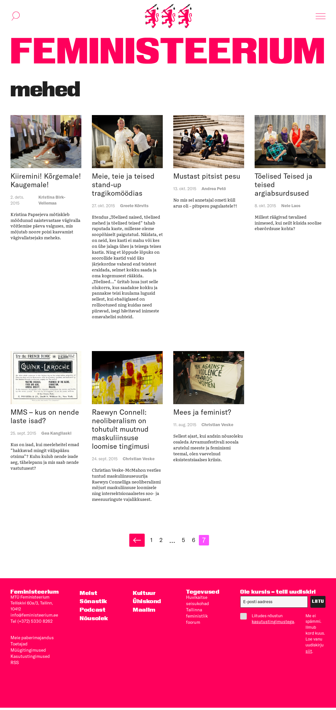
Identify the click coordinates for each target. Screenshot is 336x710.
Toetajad (18, 647)
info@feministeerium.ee (32, 618)
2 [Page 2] (164, 543)
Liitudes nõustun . (266, 622)
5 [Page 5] (188, 543)
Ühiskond (147, 605)
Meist (88, 597)
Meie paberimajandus (30, 641)
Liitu (318, 605)
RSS (14, 664)
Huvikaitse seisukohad (196, 604)
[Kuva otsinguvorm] (15, 17)
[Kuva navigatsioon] (321, 18)
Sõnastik (93, 605)
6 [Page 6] (198, 543)
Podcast (92, 613)
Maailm (144, 613)
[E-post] (274, 606)
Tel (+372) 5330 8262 (29, 624)
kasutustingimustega (271, 625)
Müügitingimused (26, 653)
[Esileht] (168, 17)
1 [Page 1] (154, 543)
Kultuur (144, 597)
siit (305, 655)
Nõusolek (94, 622)
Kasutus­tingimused (28, 658)
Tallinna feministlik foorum (195, 618)
